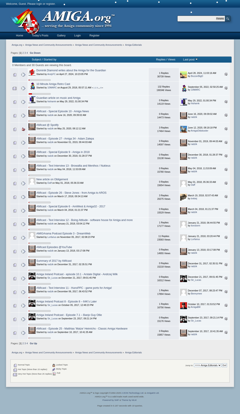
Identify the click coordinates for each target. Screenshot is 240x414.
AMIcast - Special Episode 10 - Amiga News (62, 111)
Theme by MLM (129, 400)
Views (171, 59)
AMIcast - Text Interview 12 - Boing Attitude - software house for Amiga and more (84, 220)
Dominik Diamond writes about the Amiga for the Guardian (71, 70)
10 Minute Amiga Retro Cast (53, 84)
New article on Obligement (52, 179)
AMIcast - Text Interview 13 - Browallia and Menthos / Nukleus (73, 165)
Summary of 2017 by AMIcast (54, 260)
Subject (36, 59)
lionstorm (195, 225)
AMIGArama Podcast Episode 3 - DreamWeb (63, 233)
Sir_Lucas (53, 277)
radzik (51, 115)
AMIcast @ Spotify (47, 125)
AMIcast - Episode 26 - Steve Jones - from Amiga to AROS (71, 192)
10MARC (52, 87)
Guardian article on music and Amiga (58, 97)
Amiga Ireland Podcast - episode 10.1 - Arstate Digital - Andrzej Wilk (77, 274)
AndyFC (51, 74)
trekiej (194, 198)
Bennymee (196, 293)
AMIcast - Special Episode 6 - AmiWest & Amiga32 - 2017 (70, 206)
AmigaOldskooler (199, 130)
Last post (190, 59)
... (99, 88)
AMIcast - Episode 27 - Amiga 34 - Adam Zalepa (65, 138)
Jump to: (189, 365)
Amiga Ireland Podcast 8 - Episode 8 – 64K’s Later (66, 301)
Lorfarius (52, 237)
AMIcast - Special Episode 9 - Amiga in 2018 (63, 152)
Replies (160, 59)
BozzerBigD (197, 76)
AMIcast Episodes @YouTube (54, 247)
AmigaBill (195, 307)
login (39, 3)
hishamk (52, 101)
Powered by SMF (110, 400)
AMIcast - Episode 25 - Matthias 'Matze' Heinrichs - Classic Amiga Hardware (81, 328)
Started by (49, 59)
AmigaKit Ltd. (152, 393)
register (50, 3)
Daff (50, 183)
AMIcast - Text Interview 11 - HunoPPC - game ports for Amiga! (74, 287)
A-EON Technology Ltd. (133, 393)
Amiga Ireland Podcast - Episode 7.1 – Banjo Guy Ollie (69, 315)
